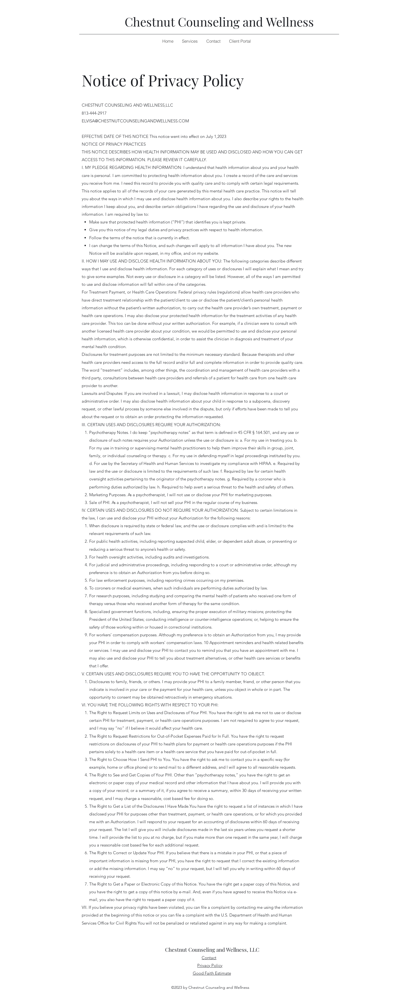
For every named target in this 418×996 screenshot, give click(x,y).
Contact (209, 957)
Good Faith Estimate (212, 973)
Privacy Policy (209, 965)
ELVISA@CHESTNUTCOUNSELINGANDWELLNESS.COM (135, 120)
